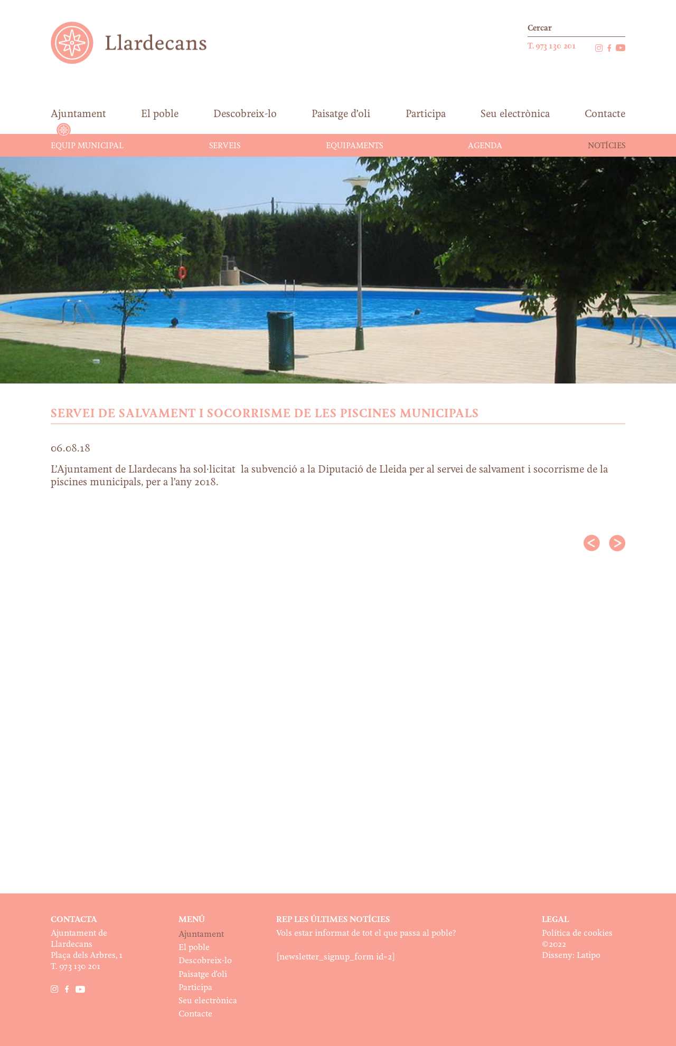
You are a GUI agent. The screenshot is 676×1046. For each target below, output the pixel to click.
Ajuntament (201, 934)
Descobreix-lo (205, 961)
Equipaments (354, 146)
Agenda (485, 146)
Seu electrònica (208, 1001)
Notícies (606, 146)
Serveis (224, 146)
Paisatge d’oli (203, 974)
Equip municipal (87, 146)
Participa (195, 988)
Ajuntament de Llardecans (139, 42)
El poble (194, 948)
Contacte (195, 1014)
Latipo (588, 955)
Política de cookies (577, 933)
